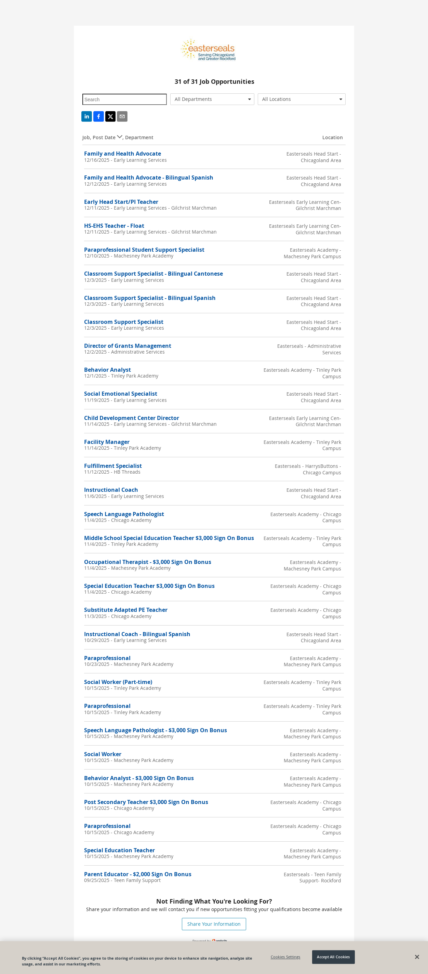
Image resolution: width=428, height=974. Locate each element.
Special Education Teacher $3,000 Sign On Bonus (149, 586)
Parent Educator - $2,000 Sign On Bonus (137, 874)
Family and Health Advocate (122, 153)
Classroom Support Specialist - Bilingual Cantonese (153, 273)
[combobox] (212, 99)
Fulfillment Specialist (113, 466)
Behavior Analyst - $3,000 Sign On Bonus (139, 778)
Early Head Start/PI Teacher (121, 202)
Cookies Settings (285, 957)
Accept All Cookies (333, 957)
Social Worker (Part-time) (118, 682)
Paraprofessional (107, 658)
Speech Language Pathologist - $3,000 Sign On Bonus (155, 730)
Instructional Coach (111, 489)
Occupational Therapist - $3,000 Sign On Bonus (147, 562)
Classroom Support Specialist (123, 322)
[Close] (417, 956)
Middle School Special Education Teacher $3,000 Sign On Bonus (169, 538)
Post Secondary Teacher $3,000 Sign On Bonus (146, 802)
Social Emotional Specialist (120, 393)
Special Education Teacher (119, 850)
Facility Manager (107, 442)
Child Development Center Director (131, 418)
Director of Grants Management (127, 346)
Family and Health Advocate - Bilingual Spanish (148, 177)
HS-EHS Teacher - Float (114, 225)
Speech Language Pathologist (124, 514)
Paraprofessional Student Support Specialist (144, 249)
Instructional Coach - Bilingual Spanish (137, 634)
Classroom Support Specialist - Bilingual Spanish (150, 298)
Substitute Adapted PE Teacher (126, 610)
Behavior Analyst (107, 369)
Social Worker (102, 754)
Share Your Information (214, 924)
